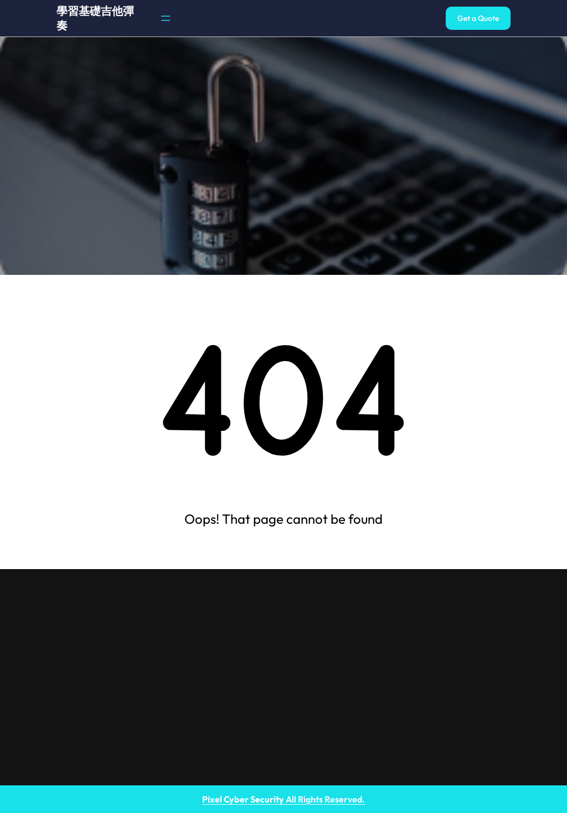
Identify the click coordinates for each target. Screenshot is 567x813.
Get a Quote (478, 18)
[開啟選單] (165, 18)
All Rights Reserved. (283, 799)
